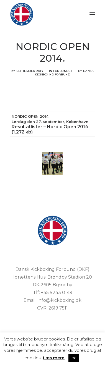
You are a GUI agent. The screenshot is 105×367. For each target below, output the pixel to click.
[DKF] (22, 14)
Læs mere (54, 357)
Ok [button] (74, 358)
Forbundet (62, 71)
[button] (92, 14)
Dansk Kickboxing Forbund (64, 72)
